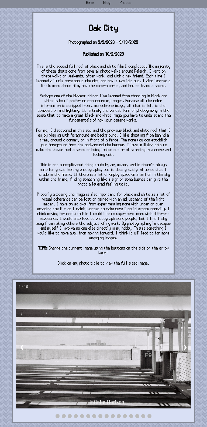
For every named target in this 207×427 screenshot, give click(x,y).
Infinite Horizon (106, 402)
